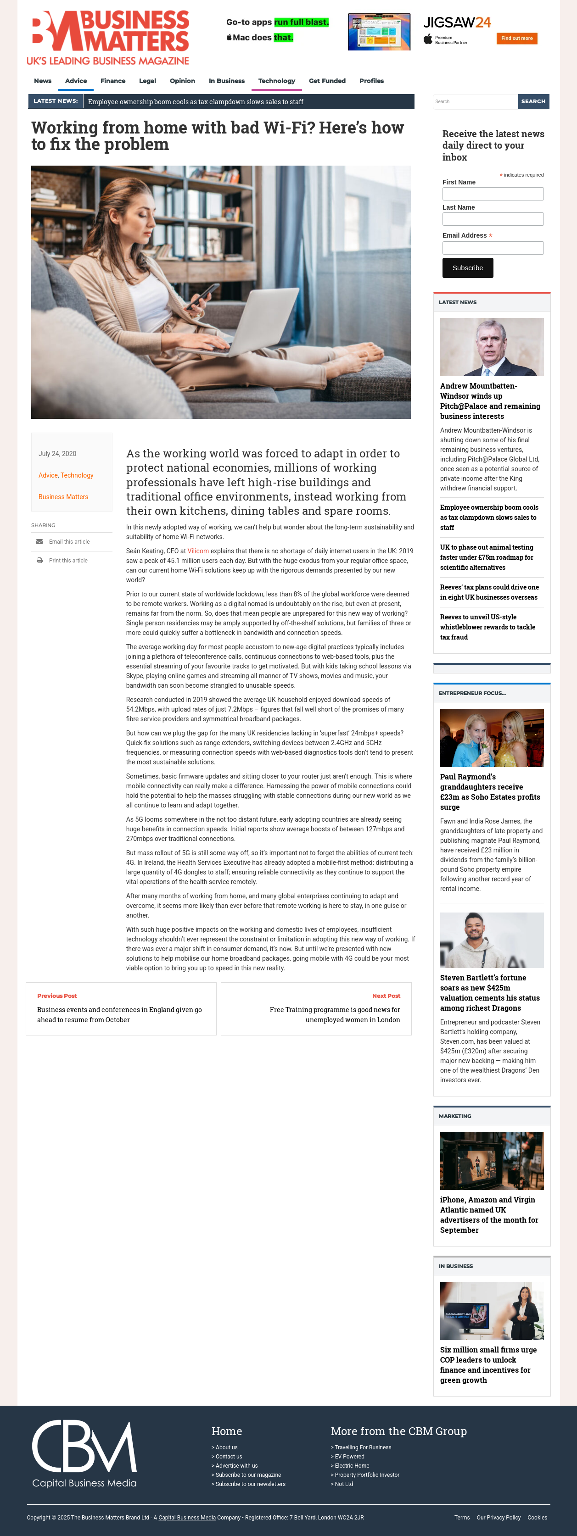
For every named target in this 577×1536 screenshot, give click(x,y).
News (42, 80)
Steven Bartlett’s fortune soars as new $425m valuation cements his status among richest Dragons (490, 993)
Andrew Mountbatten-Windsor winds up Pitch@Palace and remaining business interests (490, 400)
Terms (462, 1517)
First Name (459, 182)
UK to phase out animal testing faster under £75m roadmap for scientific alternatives (486, 557)
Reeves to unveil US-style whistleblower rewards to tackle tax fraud (487, 626)
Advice (76, 80)
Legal (147, 80)
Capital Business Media (187, 1517)
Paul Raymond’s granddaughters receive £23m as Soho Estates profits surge (490, 792)
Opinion (182, 80)
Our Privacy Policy (499, 1517)
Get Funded (327, 80)
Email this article (60, 542)
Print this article (59, 560)
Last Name (459, 207)
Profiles (371, 80)
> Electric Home (350, 1466)
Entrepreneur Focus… (472, 693)
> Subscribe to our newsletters (249, 1484)
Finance (113, 80)
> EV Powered (348, 1456)
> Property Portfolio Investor (365, 1475)
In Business (227, 80)
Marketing (455, 1116)
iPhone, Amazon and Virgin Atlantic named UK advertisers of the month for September (489, 1215)
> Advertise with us (235, 1466)
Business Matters (64, 497)
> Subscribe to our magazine (246, 1475)
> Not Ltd (342, 1484)
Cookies (537, 1517)
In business (456, 1266)
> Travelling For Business (361, 1447)
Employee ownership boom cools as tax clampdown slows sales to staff (195, 101)
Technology (276, 80)
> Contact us (227, 1456)
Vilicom (198, 551)
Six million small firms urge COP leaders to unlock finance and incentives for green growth (488, 1365)
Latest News (457, 302)
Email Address (468, 235)
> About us (225, 1447)
